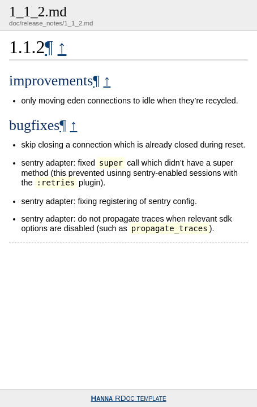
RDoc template (128, 398)
